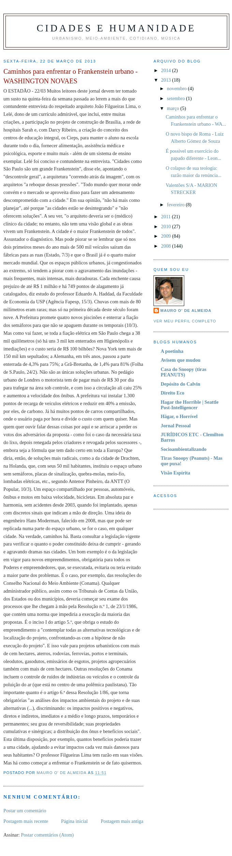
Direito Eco (172, 393)
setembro (176, 98)
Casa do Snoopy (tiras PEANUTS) (183, 372)
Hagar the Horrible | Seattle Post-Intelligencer (190, 404)
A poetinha (172, 351)
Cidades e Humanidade (116, 28)
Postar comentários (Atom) (47, 835)
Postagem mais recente (25, 821)
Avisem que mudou (181, 360)
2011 (166, 216)
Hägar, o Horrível (179, 416)
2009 (166, 236)
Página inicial (74, 821)
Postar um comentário (24, 810)
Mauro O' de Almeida (186, 310)
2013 (166, 80)
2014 (166, 70)
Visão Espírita (175, 472)
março (173, 108)
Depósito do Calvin (180, 384)
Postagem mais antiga (122, 821)
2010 (166, 226)
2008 (166, 246)
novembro (177, 88)
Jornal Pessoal (176, 425)
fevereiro (176, 204)
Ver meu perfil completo (185, 321)
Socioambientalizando (183, 449)
